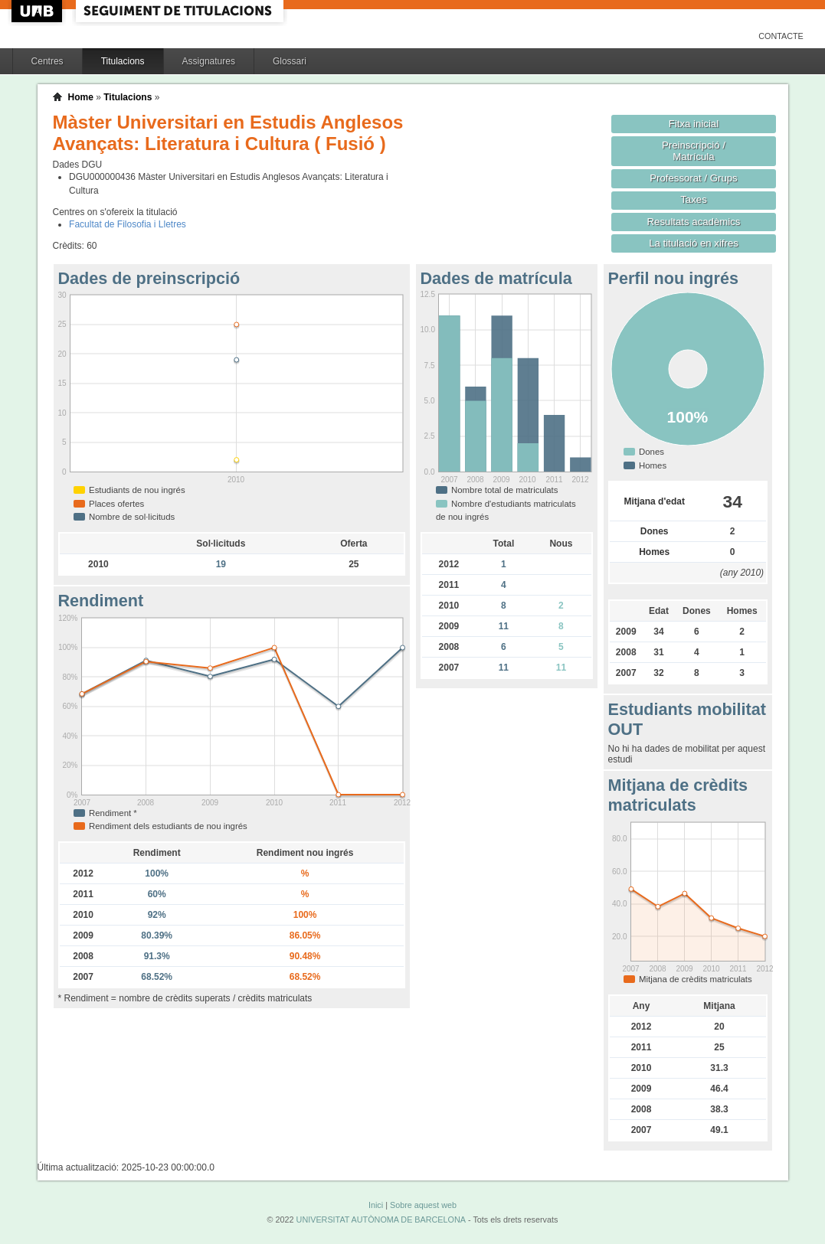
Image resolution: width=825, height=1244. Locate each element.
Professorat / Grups (693, 178)
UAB (38, 11)
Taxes (693, 199)
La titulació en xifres (693, 243)
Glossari (289, 61)
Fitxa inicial (694, 123)
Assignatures (208, 61)
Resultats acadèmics (694, 221)
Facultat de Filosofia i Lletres (127, 224)
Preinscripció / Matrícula (693, 150)
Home (80, 97)
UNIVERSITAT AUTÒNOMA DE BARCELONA (381, 1219)
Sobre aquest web (423, 1205)
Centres (47, 61)
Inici (375, 1205)
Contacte (781, 36)
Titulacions (123, 61)
